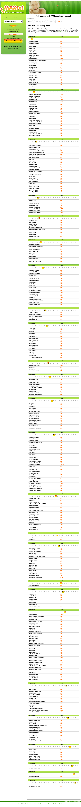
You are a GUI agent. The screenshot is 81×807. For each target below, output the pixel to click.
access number (62, 31)
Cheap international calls (47, 804)
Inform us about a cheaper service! (66, 5)
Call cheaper (31, 804)
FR (63, 1)
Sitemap (42, 803)
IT (72, 1)
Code (33, 803)
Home (28, 18)
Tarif (37, 21)
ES (75, 1)
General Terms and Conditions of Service (54, 803)
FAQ (43, 21)
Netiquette (37, 803)
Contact (51, 21)
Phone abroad (38, 804)
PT (78, 1)
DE (69, 1)
